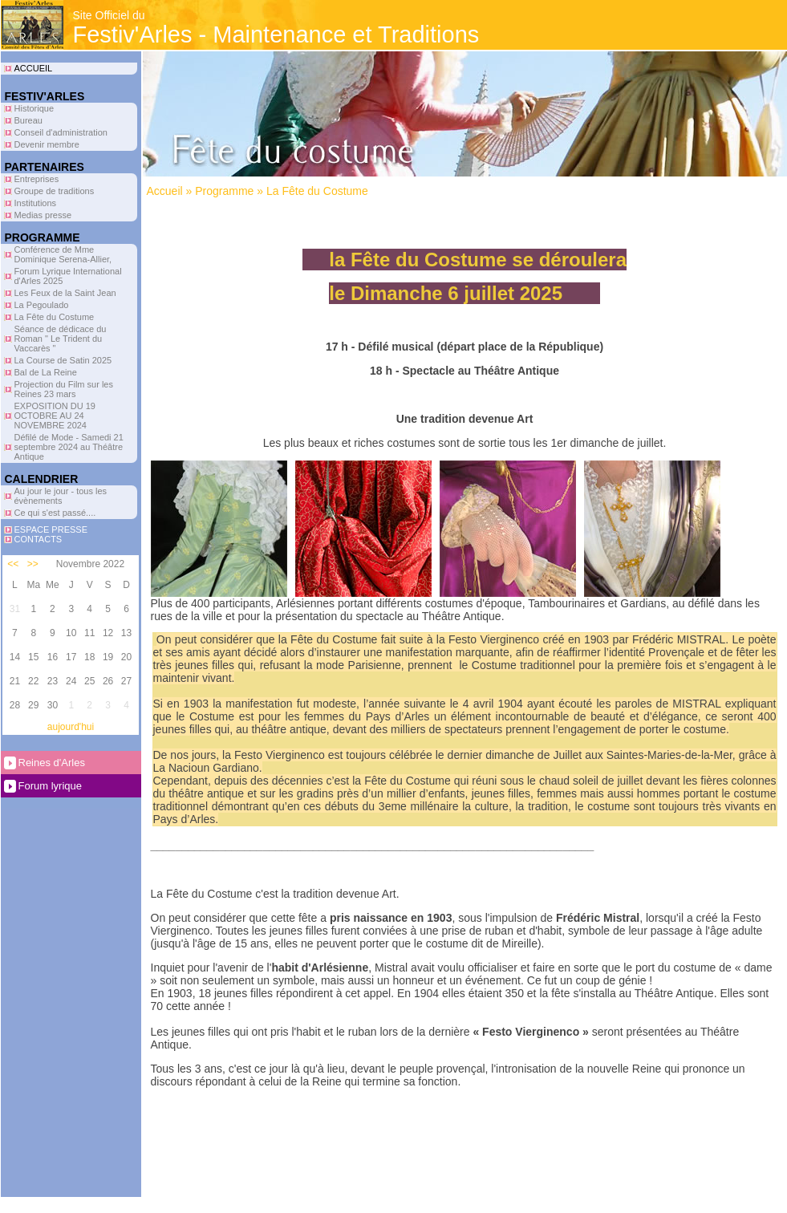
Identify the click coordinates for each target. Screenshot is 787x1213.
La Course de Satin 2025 (63, 360)
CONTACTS (38, 539)
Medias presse (43, 215)
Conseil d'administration (61, 132)
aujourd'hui (70, 726)
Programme (224, 191)
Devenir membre (46, 144)
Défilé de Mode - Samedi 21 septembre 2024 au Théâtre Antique (69, 446)
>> (33, 564)
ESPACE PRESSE (51, 529)
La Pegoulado (41, 305)
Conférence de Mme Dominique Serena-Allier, (63, 254)
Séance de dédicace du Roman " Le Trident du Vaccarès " (60, 338)
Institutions (35, 203)
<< (12, 564)
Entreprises (36, 179)
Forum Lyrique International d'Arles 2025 (68, 276)
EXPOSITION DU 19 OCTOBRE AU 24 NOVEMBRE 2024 (54, 415)
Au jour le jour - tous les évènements (61, 495)
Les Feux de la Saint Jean (65, 293)
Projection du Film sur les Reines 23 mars (64, 389)
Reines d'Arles (51, 763)
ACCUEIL (33, 68)
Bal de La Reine (45, 372)
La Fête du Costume (54, 317)
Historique (34, 108)
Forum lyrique (50, 786)
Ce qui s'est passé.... (55, 512)
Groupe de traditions (54, 191)
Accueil (165, 191)
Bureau (28, 120)
